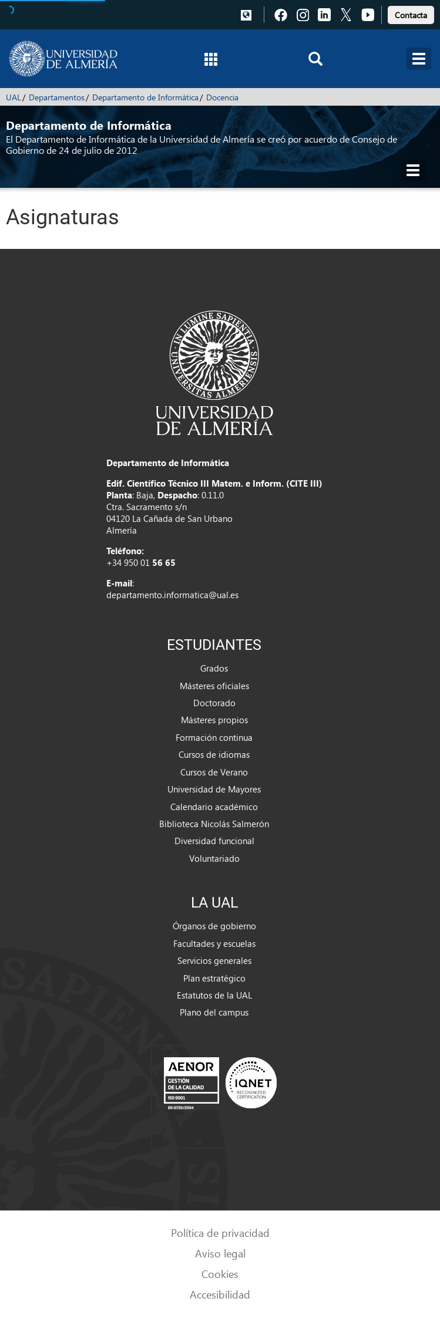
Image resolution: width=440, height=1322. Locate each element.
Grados (214, 668)
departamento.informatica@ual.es (172, 595)
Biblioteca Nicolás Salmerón (214, 823)
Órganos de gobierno (214, 926)
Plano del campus (214, 1012)
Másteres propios (214, 720)
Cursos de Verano (214, 772)
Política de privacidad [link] (220, 1232)
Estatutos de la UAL (214, 995)
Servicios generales (214, 960)
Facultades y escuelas (214, 943)
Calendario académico (214, 806)
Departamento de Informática (145, 97)
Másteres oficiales (214, 686)
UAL (13, 97)
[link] (411, 13)
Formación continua (214, 737)
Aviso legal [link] (220, 1253)
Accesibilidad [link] (220, 1294)
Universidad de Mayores (214, 789)
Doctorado (214, 703)
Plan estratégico (214, 978)
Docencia (222, 97)
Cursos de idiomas (214, 754)
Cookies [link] (220, 1273)
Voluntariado (214, 858)
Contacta (411, 15)
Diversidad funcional (214, 841)
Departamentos (57, 97)
